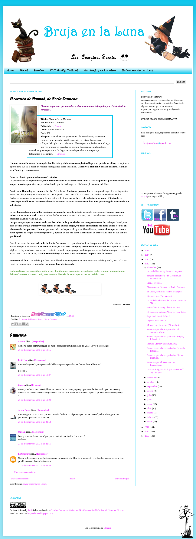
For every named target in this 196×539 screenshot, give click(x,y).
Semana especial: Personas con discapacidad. (161, 363)
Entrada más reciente (20, 478)
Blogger (107, 528)
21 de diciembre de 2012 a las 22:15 (34, 443)
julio (149, 395)
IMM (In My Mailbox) (64, 70)
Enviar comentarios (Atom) (34, 484)
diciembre (152, 267)
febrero (151, 417)
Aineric (21, 341)
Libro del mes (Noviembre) (159, 296)
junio (150, 399)
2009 (147, 436)
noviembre (152, 377)
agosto (150, 391)
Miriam (21, 432)
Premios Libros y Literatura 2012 (162, 343)
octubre (151, 382)
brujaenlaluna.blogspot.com (40, 513)
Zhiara (21, 385)
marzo (150, 412)
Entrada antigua (122, 478)
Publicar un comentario (24, 472)
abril (149, 408)
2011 (147, 427)
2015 (147, 250)
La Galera (56, 126)
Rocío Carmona (50, 319)
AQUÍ (144, 196)
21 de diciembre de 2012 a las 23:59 (34, 465)
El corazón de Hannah (27, 319)
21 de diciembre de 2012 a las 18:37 (34, 375)
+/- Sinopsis (59, 153)
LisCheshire (24, 454)
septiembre (152, 386)
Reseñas (39, 70)
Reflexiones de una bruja (138, 70)
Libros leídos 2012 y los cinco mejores (164, 271)
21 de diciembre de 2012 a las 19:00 (34, 400)
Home (10, 70)
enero (150, 421)
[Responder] (38, 341)
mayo (150, 404)
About (24, 70)
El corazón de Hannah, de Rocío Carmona (166, 287)
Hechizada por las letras (99, 70)
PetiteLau (23, 360)
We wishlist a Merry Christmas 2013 (163, 307)
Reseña (40, 319)
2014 (147, 255)
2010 (147, 431)
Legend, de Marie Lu (156, 320)
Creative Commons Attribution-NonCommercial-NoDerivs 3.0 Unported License (87, 510)
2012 (147, 263)
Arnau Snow (24, 410)
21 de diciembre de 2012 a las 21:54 (34, 422)
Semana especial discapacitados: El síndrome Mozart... (163, 330)
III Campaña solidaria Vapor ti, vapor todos (166, 312)
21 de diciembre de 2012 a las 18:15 (34, 350)
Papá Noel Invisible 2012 (158, 316)
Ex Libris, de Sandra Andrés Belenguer (164, 291)
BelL (30, 510)
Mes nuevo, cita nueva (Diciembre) (163, 325)
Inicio (72, 478)
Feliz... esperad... (154, 283)
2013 (147, 259)
